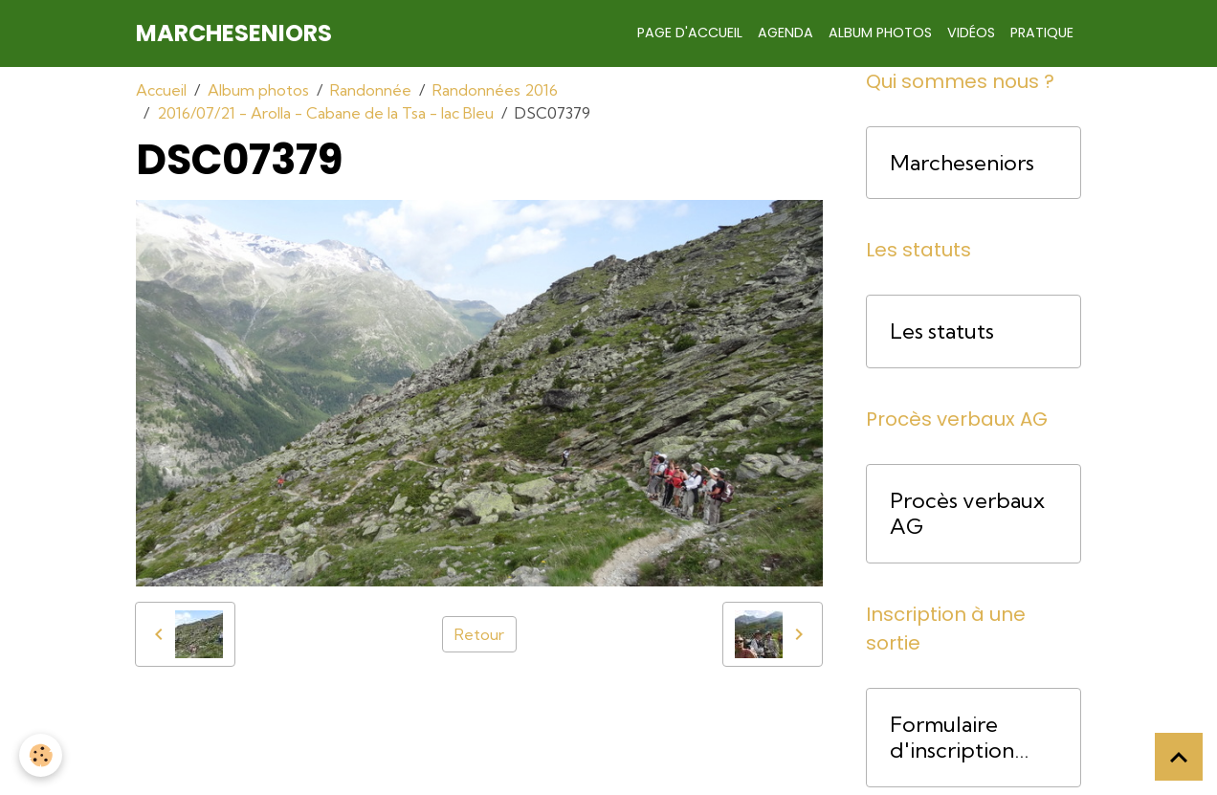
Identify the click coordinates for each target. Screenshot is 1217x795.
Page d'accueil (689, 32)
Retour (479, 634)
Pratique (1041, 32)
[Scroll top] (1179, 757)
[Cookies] (40, 755)
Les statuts (942, 331)
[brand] (234, 33)
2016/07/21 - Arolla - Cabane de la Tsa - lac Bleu (325, 112)
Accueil (161, 89)
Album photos (880, 32)
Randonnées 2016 (495, 89)
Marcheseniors (962, 163)
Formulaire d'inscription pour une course (971, 737)
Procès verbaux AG (967, 514)
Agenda (785, 32)
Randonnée (370, 89)
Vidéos (971, 32)
